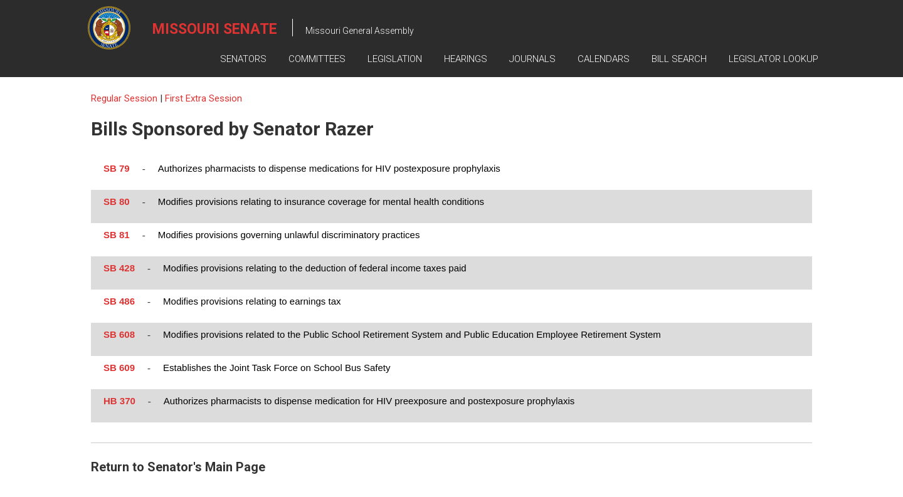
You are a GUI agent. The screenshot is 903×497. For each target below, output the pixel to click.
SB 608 (119, 334)
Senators (243, 59)
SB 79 (116, 168)
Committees (317, 59)
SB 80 (116, 201)
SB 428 (119, 268)
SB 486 (119, 301)
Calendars (604, 59)
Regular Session (125, 98)
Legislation (394, 59)
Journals (532, 59)
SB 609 (119, 367)
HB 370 (119, 400)
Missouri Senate (214, 29)
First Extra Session (203, 98)
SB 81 (116, 234)
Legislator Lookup (773, 59)
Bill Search (679, 59)
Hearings (465, 59)
